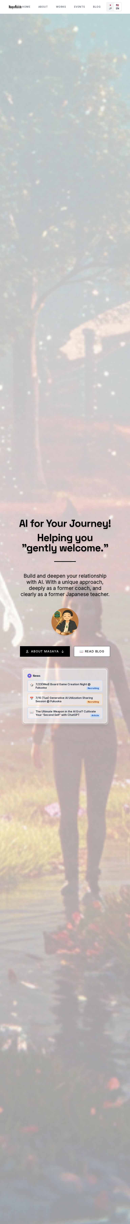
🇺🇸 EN (117, 7)
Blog (97, 6)
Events (79, 6)
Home (26, 6)
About (43, 6)
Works (61, 6)
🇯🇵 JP (110, 7)
